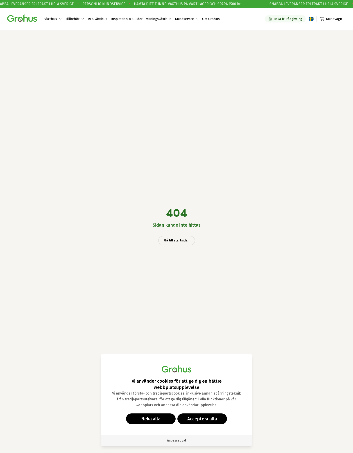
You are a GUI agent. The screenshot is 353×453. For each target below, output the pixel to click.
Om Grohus (211, 19)
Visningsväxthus (158, 19)
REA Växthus (97, 19)
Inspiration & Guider (127, 19)
